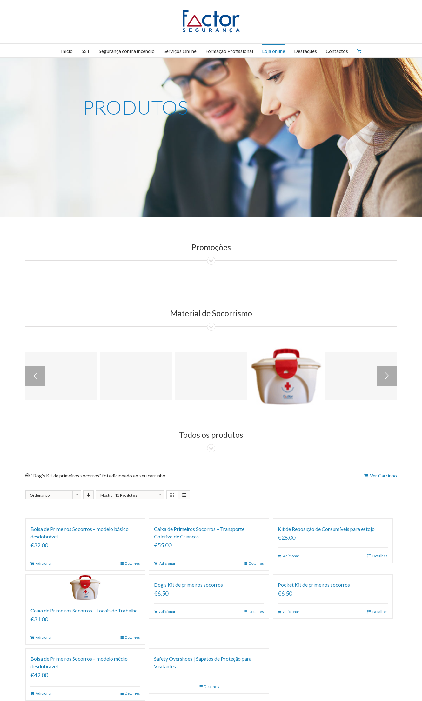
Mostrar (118, 495)
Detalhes (132, 563)
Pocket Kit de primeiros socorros (314, 585)
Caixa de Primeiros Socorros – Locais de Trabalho (84, 610)
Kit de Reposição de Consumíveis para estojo (326, 529)
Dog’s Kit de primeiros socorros (188, 585)
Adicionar (44, 563)
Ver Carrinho (383, 475)
